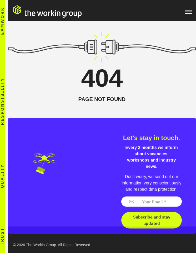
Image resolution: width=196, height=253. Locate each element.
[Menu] (188, 12)
